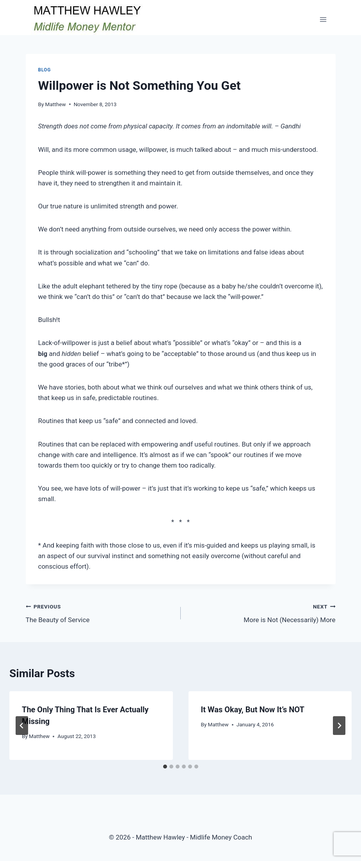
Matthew (55, 104)
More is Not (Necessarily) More (261, 612)
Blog (44, 70)
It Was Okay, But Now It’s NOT (252, 709)
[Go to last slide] (22, 725)
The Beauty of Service (100, 612)
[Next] (339, 725)
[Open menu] (323, 19)
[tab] (165, 766)
